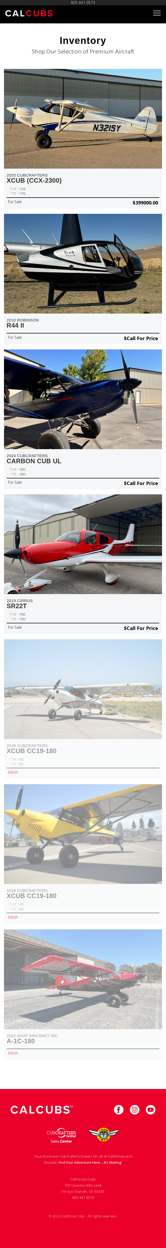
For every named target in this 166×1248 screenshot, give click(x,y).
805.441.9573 (83, 1197)
